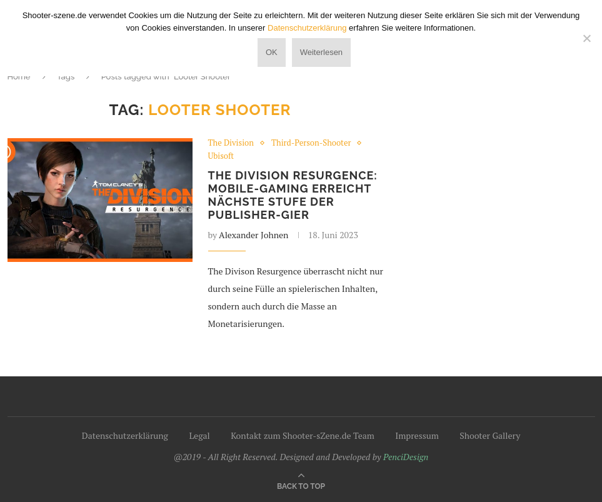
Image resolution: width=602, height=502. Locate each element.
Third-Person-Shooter (311, 143)
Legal (199, 435)
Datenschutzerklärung (125, 435)
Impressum (417, 435)
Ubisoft (221, 156)
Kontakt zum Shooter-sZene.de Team (302, 435)
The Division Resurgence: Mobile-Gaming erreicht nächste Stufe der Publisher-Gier (293, 195)
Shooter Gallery (489, 435)
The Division (231, 143)
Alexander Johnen (253, 235)
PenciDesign (405, 457)
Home (19, 76)
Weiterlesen (321, 52)
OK (272, 52)
